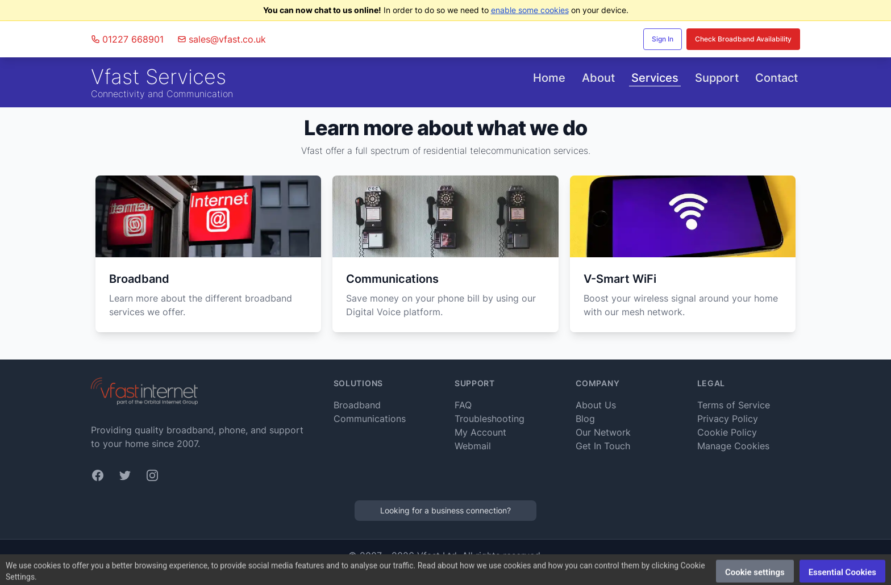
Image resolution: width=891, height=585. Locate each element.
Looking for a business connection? (445, 510)
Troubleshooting (489, 418)
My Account (480, 432)
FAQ (463, 405)
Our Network (603, 432)
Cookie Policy (727, 432)
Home (549, 78)
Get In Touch (603, 446)
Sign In (662, 39)
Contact (776, 78)
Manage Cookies (733, 446)
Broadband (357, 405)
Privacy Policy (727, 418)
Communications (370, 418)
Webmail (473, 446)
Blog (585, 418)
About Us (596, 405)
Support (717, 78)
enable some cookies (530, 10)
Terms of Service (733, 405)
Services (654, 78)
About (598, 78)
